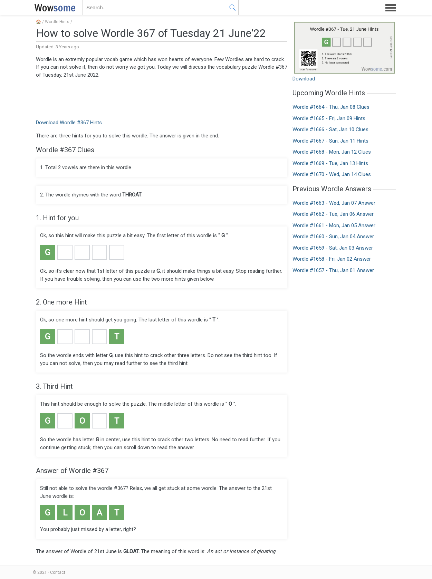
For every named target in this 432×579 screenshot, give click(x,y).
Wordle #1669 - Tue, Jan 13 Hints (330, 163)
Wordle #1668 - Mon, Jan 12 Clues (331, 152)
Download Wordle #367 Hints (69, 122)
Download (303, 79)
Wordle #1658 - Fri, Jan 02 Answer (331, 259)
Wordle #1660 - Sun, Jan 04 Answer (333, 236)
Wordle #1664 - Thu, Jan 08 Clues (330, 107)
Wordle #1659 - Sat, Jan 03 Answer (332, 248)
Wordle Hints (57, 21)
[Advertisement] (161, 98)
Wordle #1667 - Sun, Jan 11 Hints (330, 141)
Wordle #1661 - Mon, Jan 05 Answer (333, 225)
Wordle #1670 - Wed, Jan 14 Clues (331, 174)
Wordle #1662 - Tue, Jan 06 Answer (333, 214)
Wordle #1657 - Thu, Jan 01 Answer (333, 270)
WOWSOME (53, 7)
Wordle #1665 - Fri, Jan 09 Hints (328, 118)
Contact (57, 572)
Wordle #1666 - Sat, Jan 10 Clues (330, 129)
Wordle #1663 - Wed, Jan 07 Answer (333, 203)
